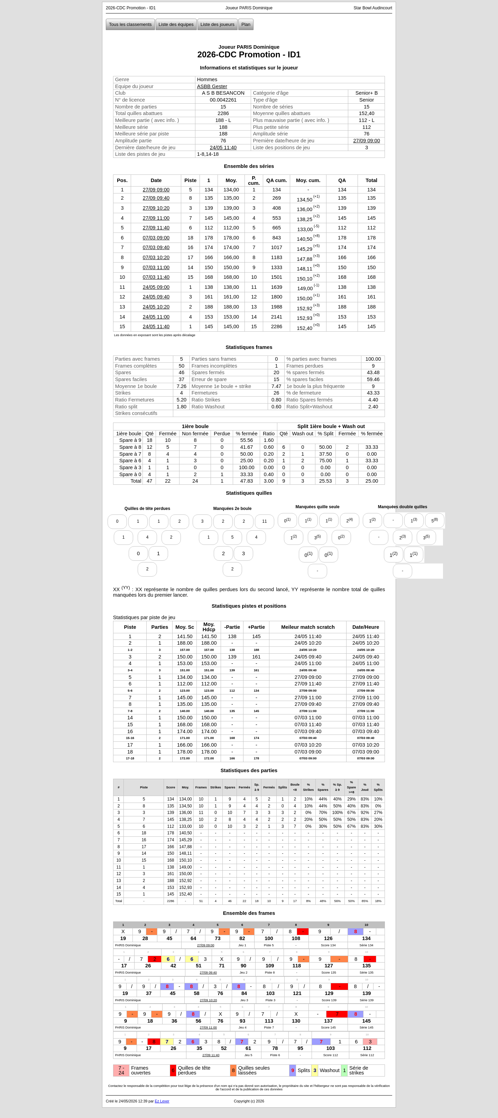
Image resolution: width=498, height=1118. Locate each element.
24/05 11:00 (156, 317)
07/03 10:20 (156, 257)
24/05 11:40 (223, 147)
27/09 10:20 (156, 208)
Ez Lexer (162, 1101)
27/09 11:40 (156, 227)
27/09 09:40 (156, 198)
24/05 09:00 (156, 287)
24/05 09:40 (156, 297)
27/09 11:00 (156, 218)
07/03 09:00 (156, 237)
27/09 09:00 (366, 140)
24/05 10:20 (156, 307)
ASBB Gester (212, 86)
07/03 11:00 (156, 267)
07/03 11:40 (156, 277)
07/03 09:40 (156, 247)
